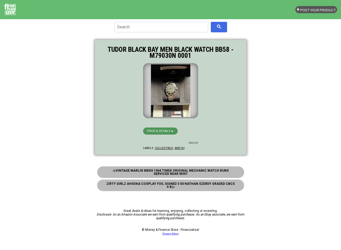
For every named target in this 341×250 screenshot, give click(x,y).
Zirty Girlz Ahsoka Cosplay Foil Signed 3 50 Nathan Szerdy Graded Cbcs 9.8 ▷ (170, 185)
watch (180, 148)
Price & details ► (160, 131)
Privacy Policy (170, 233)
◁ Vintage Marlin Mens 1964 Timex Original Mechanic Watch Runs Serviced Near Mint (171, 172)
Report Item (193, 142)
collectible (164, 148)
